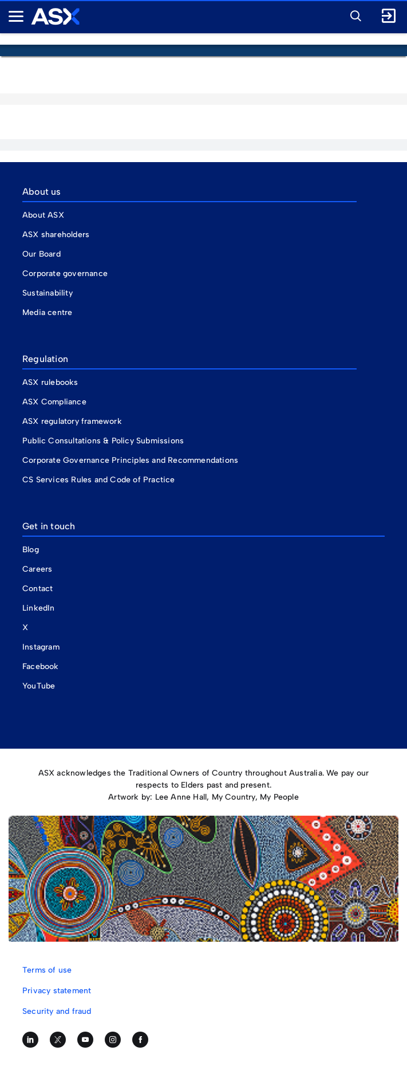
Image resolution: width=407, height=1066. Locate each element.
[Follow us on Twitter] (58, 1040)
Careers (37, 569)
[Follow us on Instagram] (113, 1040)
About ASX (43, 215)
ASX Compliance (54, 402)
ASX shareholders (57, 234)
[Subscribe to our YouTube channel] (85, 1040)
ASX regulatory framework (72, 421)
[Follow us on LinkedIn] (30, 1040)
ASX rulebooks (50, 382)
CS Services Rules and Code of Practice (98, 480)
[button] (353, 14)
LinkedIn (38, 608)
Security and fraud (57, 1011)
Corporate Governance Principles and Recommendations (130, 460)
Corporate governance (65, 273)
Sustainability (47, 293)
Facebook (40, 666)
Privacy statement (56, 991)
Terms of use (47, 970)
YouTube (38, 686)
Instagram (41, 647)
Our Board (41, 254)
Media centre (47, 312)
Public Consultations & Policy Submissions (103, 441)
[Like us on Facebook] (140, 1040)
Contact (37, 588)
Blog (30, 549)
